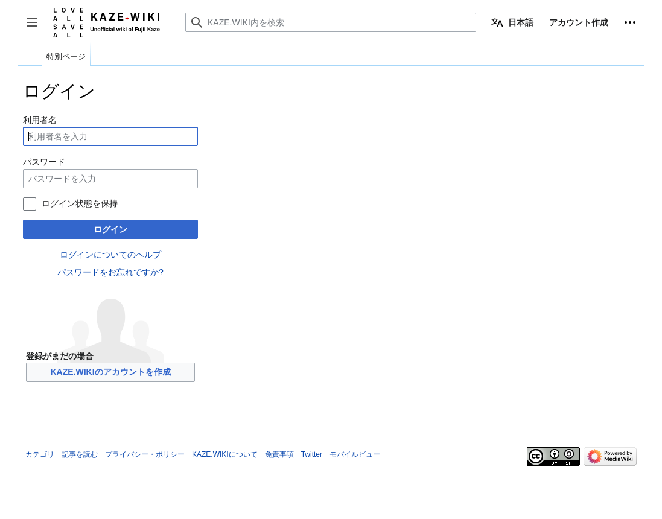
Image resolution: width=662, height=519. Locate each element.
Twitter (311, 454)
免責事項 (279, 454)
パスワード (44, 162)
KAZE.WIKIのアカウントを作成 (110, 372)
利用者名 (40, 120)
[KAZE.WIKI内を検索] (330, 22)
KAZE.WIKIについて (225, 454)
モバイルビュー (354, 454)
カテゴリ (39, 454)
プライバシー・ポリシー (145, 454)
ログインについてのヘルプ (110, 255)
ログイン (110, 229)
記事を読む (80, 454)
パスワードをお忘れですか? (110, 272)
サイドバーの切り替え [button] (36, 28)
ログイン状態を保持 (80, 203)
